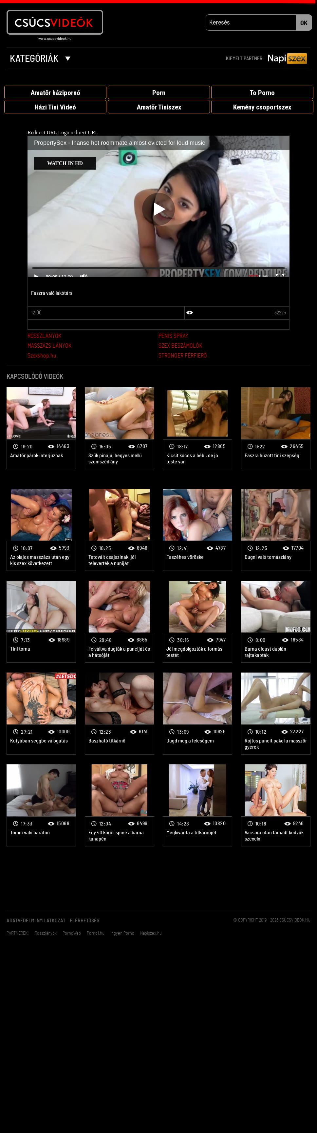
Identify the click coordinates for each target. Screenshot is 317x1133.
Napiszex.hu (151, 933)
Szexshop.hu (42, 356)
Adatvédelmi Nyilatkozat (36, 920)
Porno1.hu (95, 933)
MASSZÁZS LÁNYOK (49, 346)
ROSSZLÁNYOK (44, 336)
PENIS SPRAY (173, 336)
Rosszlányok (46, 933)
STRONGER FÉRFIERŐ (182, 356)
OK (304, 23)
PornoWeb (72, 933)
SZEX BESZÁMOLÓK (180, 346)
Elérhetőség (85, 920)
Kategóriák (40, 59)
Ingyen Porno (122, 933)
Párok (41, 428)
